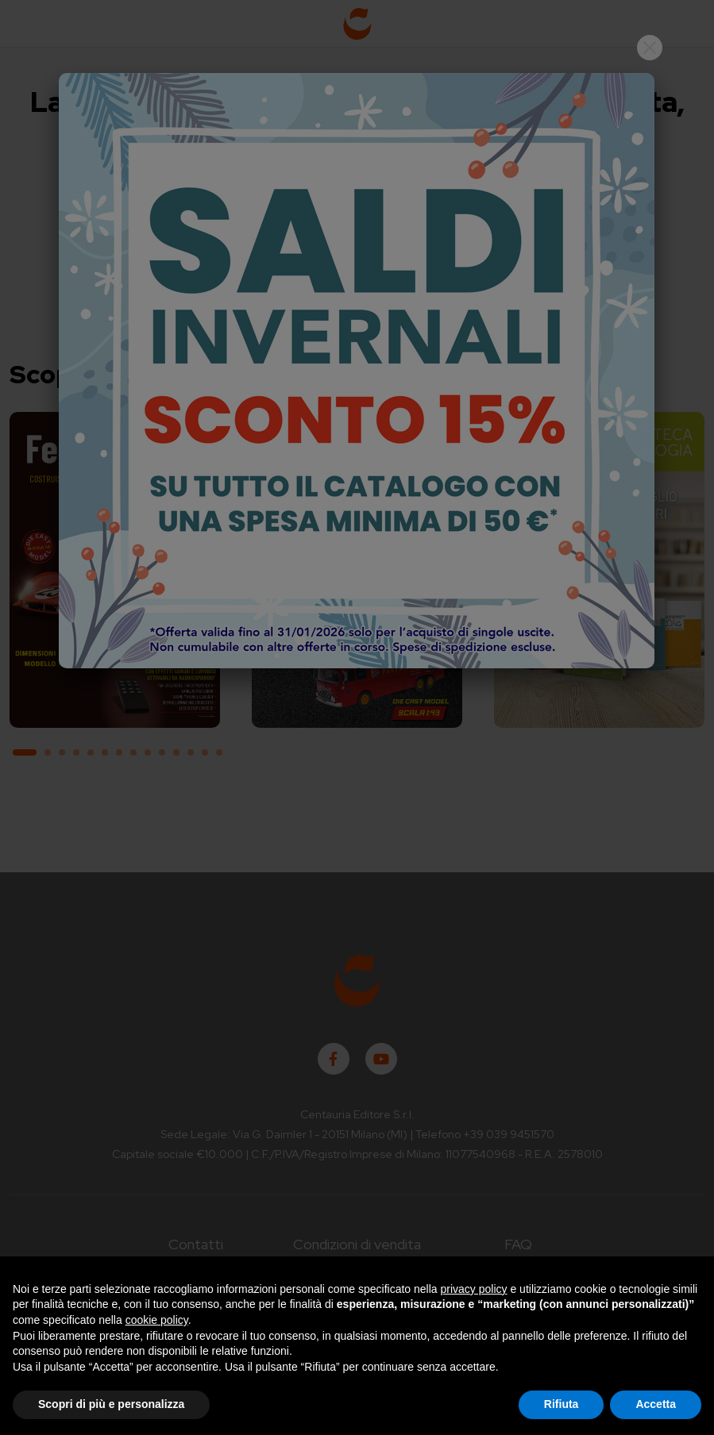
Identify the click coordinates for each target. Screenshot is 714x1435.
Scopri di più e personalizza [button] (111, 1404)
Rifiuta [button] (561, 1404)
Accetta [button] (655, 1404)
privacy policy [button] (474, 1289)
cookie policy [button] (156, 1320)
